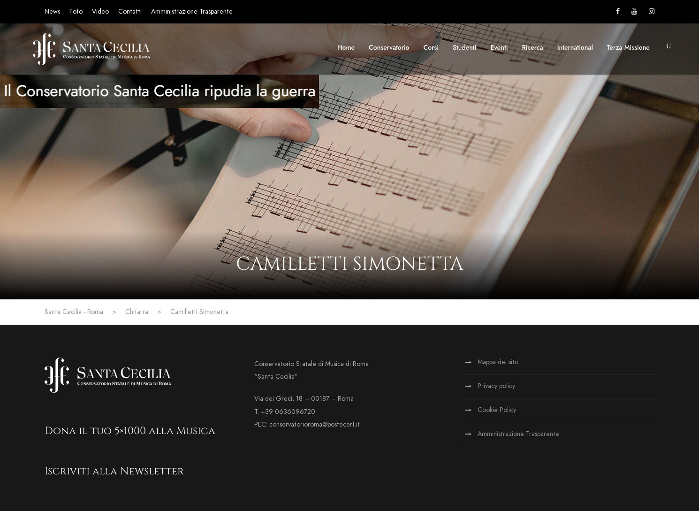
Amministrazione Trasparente (192, 11)
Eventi (499, 47)
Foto (76, 11)
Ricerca (532, 47)
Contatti (130, 11)
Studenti (464, 47)
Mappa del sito (498, 362)
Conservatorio (389, 47)
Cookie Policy (497, 409)
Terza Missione (628, 47)
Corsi (431, 47)
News (52, 11)
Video (100, 11)
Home (346, 47)
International (575, 47)
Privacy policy (496, 385)
